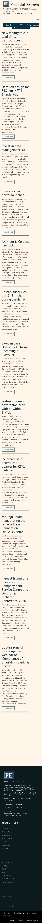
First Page (5, 829)
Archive (28, 13)
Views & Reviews (7, 845)
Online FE (8, 13)
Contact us (21, 921)
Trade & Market (7, 876)
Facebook (8, 906)
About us (12, 921)
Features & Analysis (8, 882)
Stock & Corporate (7, 862)
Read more (8, 77)
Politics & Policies (7, 832)
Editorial (4, 842)
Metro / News (6, 835)
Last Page (5, 848)
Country (4, 866)
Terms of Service (31, 921)
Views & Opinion (7, 838)
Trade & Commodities (9, 879)
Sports (4, 872)
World (4, 869)
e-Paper (19, 13)
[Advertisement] (21, 741)
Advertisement (6, 896)
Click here (19, 27)
